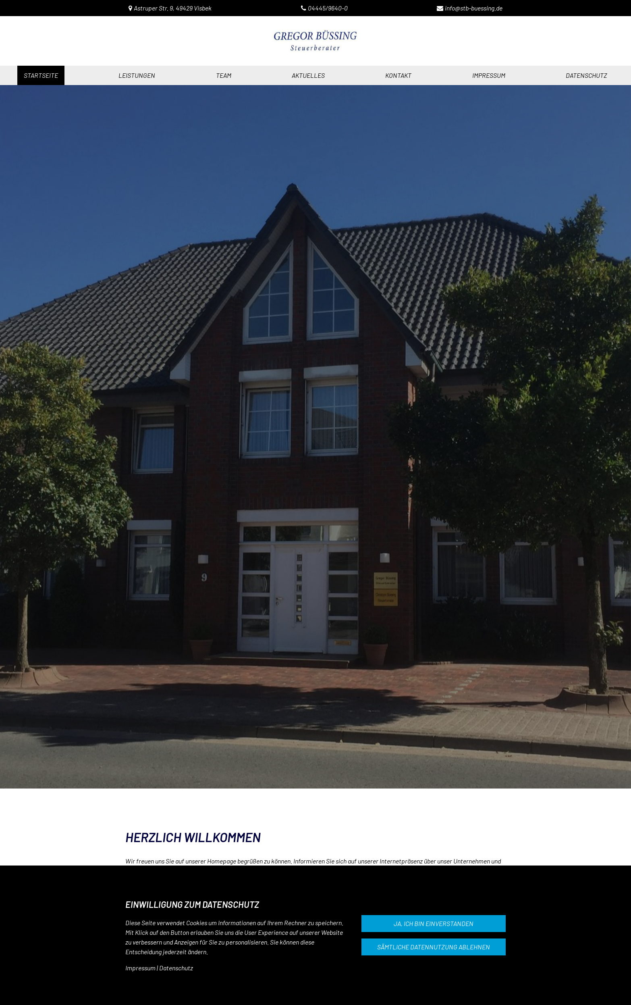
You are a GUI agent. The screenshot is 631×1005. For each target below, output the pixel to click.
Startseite (41, 75)
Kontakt (398, 75)
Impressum (140, 968)
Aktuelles (308, 75)
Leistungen (136, 75)
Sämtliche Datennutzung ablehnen (433, 947)
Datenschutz (176, 968)
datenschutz (586, 75)
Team (223, 75)
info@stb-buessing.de (473, 8)
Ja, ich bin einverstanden (433, 923)
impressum (488, 75)
